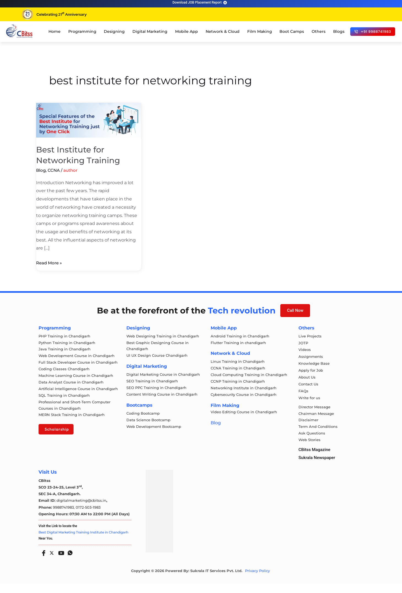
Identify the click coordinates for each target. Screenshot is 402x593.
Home (54, 31)
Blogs (338, 31)
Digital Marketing (149, 31)
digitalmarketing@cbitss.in (81, 510)
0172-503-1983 (88, 517)
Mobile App (186, 31)
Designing (114, 31)
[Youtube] (60, 560)
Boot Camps (291, 31)
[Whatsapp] (69, 560)
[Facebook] (42, 560)
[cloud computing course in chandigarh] (19, 31)
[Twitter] (51, 561)
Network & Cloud (223, 31)
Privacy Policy (257, 580)
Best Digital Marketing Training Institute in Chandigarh (83, 542)
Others (318, 31)
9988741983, (64, 517)
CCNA (54, 170)
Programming (82, 31)
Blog (41, 170)
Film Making (259, 31)
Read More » (50, 262)
